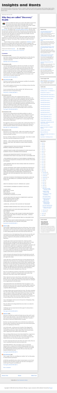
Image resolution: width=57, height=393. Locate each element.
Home (19, 375)
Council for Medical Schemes (21, 29)
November (45, 174)
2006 (43, 213)
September (45, 177)
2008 (43, 169)
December (45, 172)
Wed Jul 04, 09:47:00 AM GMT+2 (10, 77)
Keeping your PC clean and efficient (47, 194)
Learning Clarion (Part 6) (45, 110)
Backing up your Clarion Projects (46, 98)
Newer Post (5, 375)
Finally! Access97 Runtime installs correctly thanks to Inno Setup (46, 55)
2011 (43, 164)
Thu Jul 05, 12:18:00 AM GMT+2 (10, 92)
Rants (18, 50)
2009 (43, 167)
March (44, 187)
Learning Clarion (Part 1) (45, 100)
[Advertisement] (47, 20)
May (44, 183)
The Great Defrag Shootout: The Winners (46, 62)
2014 (43, 159)
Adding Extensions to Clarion (46, 114)
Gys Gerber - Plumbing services (46, 136)
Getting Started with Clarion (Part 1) (47, 94)
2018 (43, 152)
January (44, 211)
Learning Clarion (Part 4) (45, 106)
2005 (43, 215)
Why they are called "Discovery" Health (47, 189)
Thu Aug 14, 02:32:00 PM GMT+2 (10, 311)
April (44, 185)
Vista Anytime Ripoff (46, 196)
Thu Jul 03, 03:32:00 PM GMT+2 (10, 223)
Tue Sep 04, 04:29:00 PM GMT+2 (10, 352)
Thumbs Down (21, 50)
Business (6, 50)
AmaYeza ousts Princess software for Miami (47, 207)
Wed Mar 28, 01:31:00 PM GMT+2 (10, 61)
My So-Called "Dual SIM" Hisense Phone (46, 40)
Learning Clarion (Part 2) (45, 102)
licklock (5, 225)
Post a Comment (7, 367)
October (44, 175)
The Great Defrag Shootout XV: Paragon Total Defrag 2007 (46, 32)
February (44, 210)
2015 (43, 157)
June (44, 182)
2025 (43, 143)
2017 (43, 154)
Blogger (50, 388)
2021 (43, 149)
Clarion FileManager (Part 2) (45, 118)
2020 (43, 151)
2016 (43, 156)
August (44, 178)
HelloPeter (29, 42)
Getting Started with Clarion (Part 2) (47, 96)
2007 (43, 170)
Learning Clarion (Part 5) (45, 108)
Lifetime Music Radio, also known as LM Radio (47, 134)
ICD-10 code (4, 29)
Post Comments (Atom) (22, 380)
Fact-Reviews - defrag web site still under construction (47, 123)
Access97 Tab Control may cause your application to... (47, 199)
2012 (43, 162)
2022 (43, 148)
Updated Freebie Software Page (46, 192)
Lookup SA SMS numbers (45, 130)
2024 (43, 144)
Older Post (34, 375)
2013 (43, 161)
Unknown (5, 313)
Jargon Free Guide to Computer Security (46, 128)
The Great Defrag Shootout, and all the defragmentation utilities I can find (47, 47)
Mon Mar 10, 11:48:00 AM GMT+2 (10, 127)
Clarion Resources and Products (46, 88)
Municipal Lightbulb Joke (47, 205)
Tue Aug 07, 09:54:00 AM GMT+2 (10, 109)
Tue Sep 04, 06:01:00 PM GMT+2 (10, 364)
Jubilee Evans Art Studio (45, 125)
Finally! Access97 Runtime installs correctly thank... (46, 202)
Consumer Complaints (12, 50)
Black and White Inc (44, 132)
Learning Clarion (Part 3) (45, 104)
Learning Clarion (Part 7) (45, 112)
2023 (43, 146)
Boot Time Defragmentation (45, 69)
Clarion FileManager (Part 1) (45, 116)
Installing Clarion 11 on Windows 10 (47, 90)
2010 (43, 166)
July (43, 180)
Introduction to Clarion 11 (45, 92)
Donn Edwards (6, 79)
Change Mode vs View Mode (45, 120)
